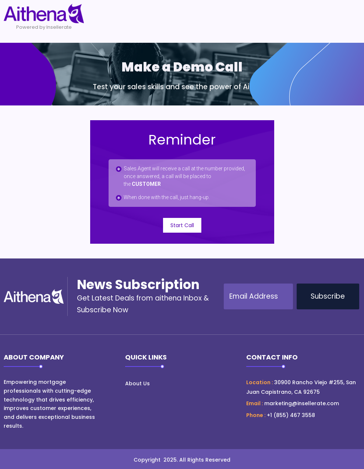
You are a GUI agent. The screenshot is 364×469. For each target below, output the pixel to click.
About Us (137, 383)
